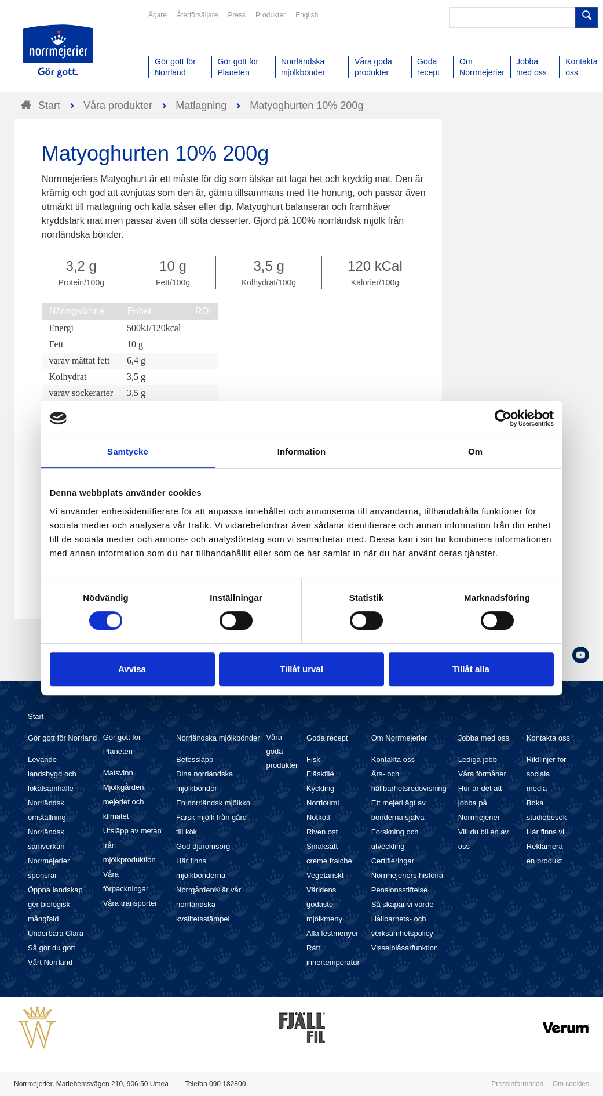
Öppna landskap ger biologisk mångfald (55, 904)
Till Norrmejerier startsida (58, 51)
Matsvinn (118, 772)
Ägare (157, 15)
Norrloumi (322, 803)
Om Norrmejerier (399, 738)
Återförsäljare (197, 15)
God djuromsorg (203, 846)
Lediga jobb (477, 759)
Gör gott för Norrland (62, 738)
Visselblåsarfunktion (404, 947)
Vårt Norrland (50, 962)
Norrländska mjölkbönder (218, 738)
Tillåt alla (470, 669)
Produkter (270, 15)
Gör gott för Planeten (122, 744)
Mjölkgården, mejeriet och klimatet (124, 802)
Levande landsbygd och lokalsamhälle (52, 774)
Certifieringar (392, 861)
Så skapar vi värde (402, 904)
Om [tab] (475, 451)
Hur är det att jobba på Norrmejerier (480, 803)
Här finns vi (545, 832)
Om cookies (571, 1084)
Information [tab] (301, 451)
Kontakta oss (393, 759)
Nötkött (318, 817)
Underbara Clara (55, 933)
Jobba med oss (483, 738)
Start (35, 716)
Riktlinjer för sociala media (547, 774)
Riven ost (322, 832)
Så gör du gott (51, 947)
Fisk (313, 759)
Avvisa (132, 669)
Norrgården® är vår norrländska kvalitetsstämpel (208, 904)
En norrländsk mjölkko (213, 803)
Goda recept (327, 738)
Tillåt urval (301, 669)
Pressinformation (517, 1084)
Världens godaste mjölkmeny (324, 904)
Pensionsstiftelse (399, 889)
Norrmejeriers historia (407, 875)
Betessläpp (194, 759)
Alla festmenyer (332, 933)
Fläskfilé (320, 774)
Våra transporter (130, 903)
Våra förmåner (482, 774)
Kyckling (320, 788)
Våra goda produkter (282, 751)
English (306, 15)
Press (237, 15)
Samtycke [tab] (127, 451)
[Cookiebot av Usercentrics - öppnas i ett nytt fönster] (503, 418)
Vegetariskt (324, 875)
